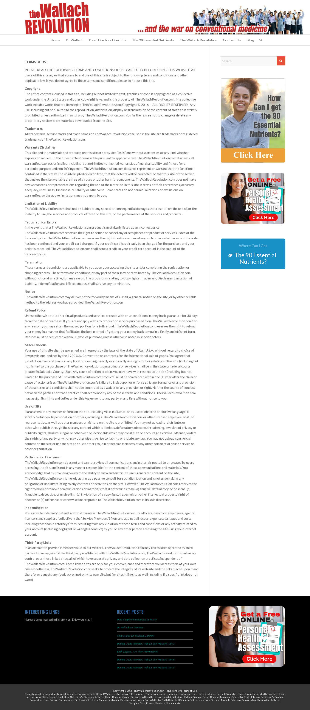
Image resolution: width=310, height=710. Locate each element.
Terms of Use (189, 690)
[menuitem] (55, 40)
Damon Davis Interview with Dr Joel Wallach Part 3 (146, 643)
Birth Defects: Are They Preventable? (137, 651)
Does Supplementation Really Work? (137, 619)
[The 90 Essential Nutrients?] (253, 254)
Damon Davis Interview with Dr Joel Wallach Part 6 (146, 659)
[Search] (259, 40)
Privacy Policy (173, 690)
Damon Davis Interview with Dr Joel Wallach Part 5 (146, 667)
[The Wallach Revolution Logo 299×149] (57, 18)
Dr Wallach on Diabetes (130, 627)
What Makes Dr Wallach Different (135, 635)
